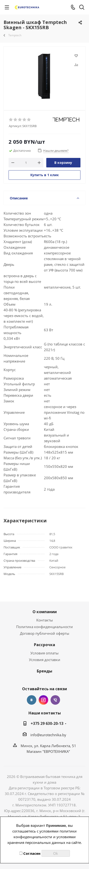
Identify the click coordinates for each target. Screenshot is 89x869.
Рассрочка (44, 644)
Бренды (44, 671)
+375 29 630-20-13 (47, 723)
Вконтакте (31, 700)
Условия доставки (44, 659)
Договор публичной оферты (44, 633)
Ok (55, 853)
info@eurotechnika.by (48, 734)
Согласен (29, 853)
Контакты (44, 620)
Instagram (43, 700)
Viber (55, 700)
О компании (45, 611)
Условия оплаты (44, 653)
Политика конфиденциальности (44, 626)
